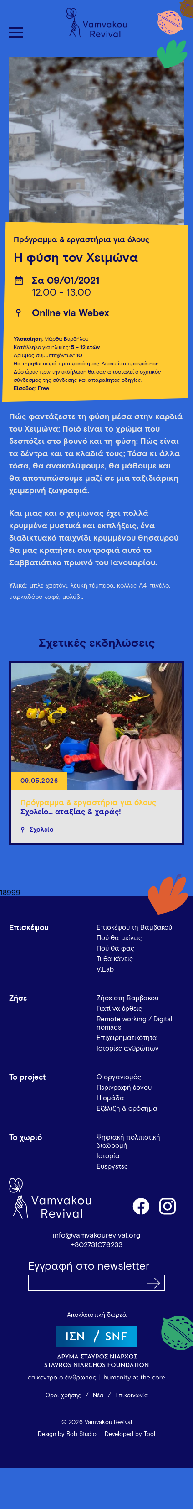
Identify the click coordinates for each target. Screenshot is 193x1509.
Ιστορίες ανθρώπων (127, 1048)
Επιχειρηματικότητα (126, 1038)
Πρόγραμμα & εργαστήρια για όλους (81, 240)
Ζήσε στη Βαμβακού (127, 998)
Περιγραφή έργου (124, 1087)
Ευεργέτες (112, 1166)
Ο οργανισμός (118, 1077)
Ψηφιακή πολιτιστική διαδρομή (128, 1141)
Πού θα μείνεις (119, 938)
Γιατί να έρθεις (119, 1008)
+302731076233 (96, 1245)
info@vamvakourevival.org (96, 1235)
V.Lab (105, 969)
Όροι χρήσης (63, 1396)
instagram (168, 1206)
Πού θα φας (115, 948)
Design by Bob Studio (67, 1434)
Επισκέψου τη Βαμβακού (134, 927)
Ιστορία (108, 1156)
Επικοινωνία (131, 1396)
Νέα (98, 1396)
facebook (140, 1206)
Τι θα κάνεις (114, 959)
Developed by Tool (130, 1434)
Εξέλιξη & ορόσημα (126, 1108)
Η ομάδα (110, 1098)
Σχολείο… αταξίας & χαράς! (70, 812)
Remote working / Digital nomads (134, 1023)
